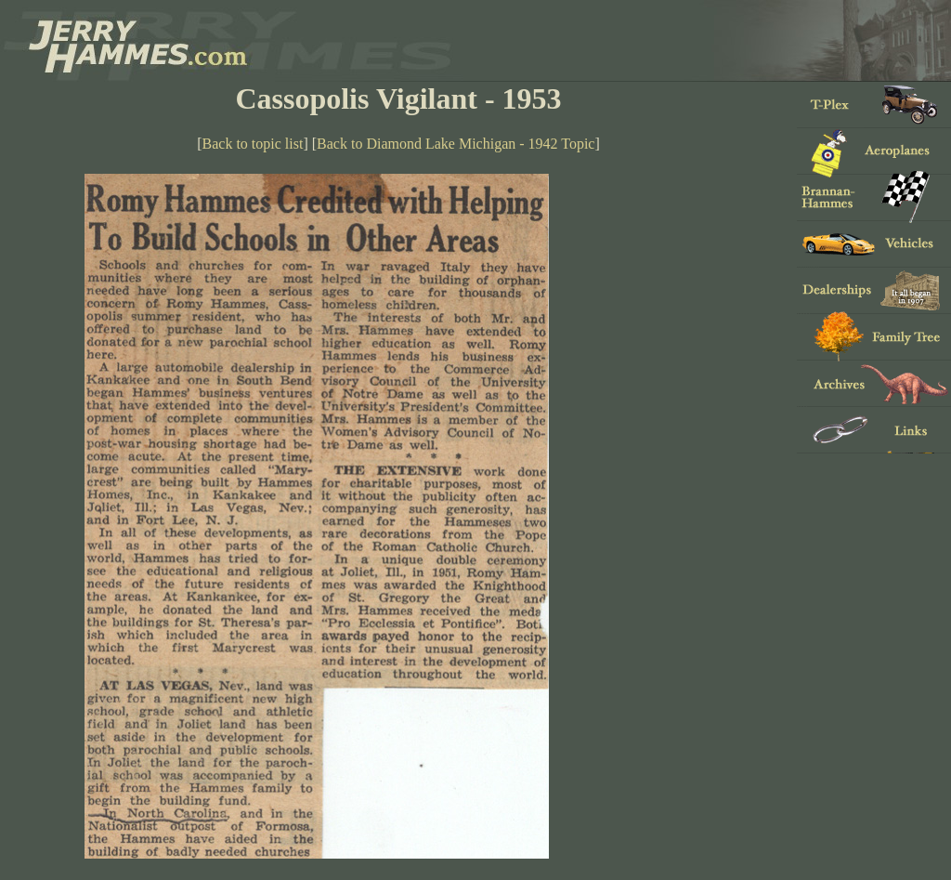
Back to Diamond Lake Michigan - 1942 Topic (455, 143)
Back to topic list (253, 143)
